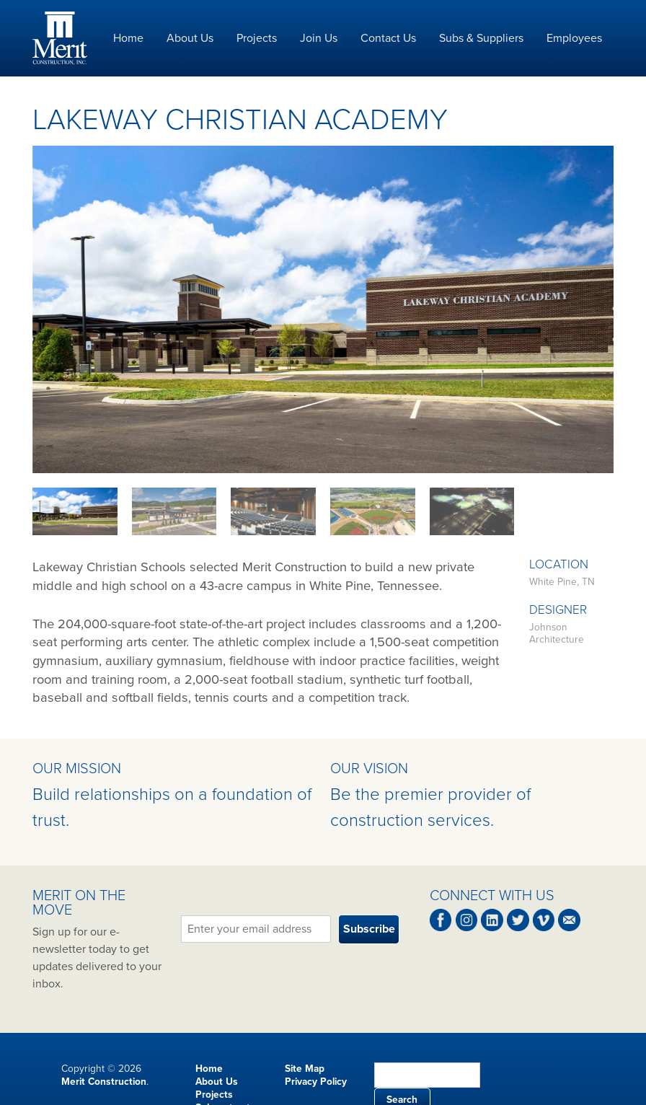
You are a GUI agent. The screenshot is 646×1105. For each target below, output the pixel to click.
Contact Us (388, 38)
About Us (190, 38)
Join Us (318, 38)
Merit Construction (103, 1081)
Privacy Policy (316, 1081)
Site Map (304, 1068)
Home (128, 38)
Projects (256, 38)
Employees (574, 38)
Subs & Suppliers (481, 38)
